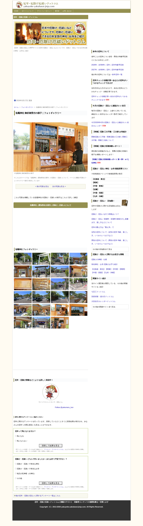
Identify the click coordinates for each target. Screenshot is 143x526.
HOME (16, 11)
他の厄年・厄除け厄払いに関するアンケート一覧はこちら (38, 496)
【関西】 (122, 269)
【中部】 (115, 269)
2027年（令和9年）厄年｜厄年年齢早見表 (107, 70)
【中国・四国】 (97, 272)
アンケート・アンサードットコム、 (54, 449)
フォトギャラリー (27, 107)
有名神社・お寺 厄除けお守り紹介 (104, 264)
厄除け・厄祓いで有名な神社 (28, 464)
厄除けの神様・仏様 (99, 259)
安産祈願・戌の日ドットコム (102, 296)
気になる (20, 436)
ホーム (16, 107)
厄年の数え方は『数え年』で (102, 227)
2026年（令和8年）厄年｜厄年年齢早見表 (107, 65)
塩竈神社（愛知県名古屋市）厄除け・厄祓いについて (50, 205)
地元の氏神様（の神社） (26, 473)
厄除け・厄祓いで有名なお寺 (28, 469)
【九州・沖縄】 (109, 272)
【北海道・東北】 (98, 269)
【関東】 (108, 269)
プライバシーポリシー (44, 11)
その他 (19, 478)
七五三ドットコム (98, 292)
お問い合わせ (67, 11)
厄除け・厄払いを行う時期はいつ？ (105, 214)
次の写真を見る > (59, 186)
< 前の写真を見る (42, 186)
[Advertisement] (51, 227)
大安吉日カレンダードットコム (103, 301)
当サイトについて (28, 11)
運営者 (57, 11)
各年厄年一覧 (117, 74)
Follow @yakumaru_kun (64, 407)
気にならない (22, 441)
